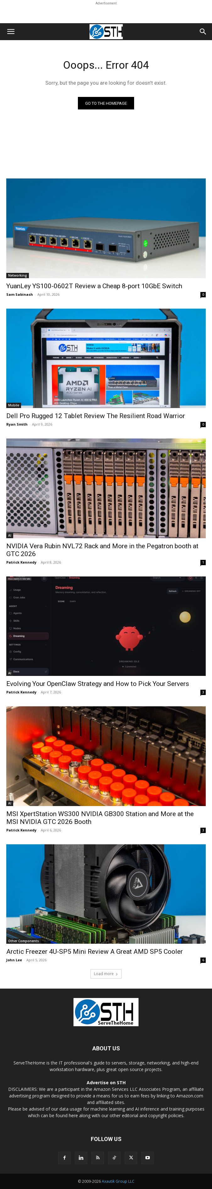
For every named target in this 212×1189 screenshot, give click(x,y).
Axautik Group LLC (118, 1181)
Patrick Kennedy (21, 562)
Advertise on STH (106, 1082)
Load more (106, 973)
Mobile (13, 405)
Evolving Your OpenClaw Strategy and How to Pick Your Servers (97, 683)
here (73, 1115)
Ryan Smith (17, 424)
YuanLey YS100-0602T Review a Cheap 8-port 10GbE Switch (94, 286)
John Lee (14, 960)
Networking (17, 275)
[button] (11, 31)
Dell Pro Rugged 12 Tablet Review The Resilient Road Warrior (95, 416)
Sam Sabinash (19, 294)
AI (9, 535)
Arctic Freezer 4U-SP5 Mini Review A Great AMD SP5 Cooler (94, 951)
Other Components (23, 941)
